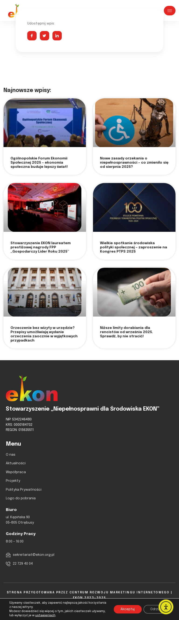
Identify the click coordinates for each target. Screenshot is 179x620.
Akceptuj (127, 609)
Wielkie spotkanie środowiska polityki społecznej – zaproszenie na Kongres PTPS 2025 (133, 247)
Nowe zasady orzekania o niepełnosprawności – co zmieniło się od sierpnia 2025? (134, 163)
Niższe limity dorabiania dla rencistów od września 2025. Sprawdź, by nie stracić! (126, 332)
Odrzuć (156, 609)
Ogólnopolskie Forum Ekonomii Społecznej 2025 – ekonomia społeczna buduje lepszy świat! (39, 163)
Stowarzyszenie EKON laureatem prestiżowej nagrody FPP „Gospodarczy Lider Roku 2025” (40, 247)
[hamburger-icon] (170, 10)
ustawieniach (45, 615)
